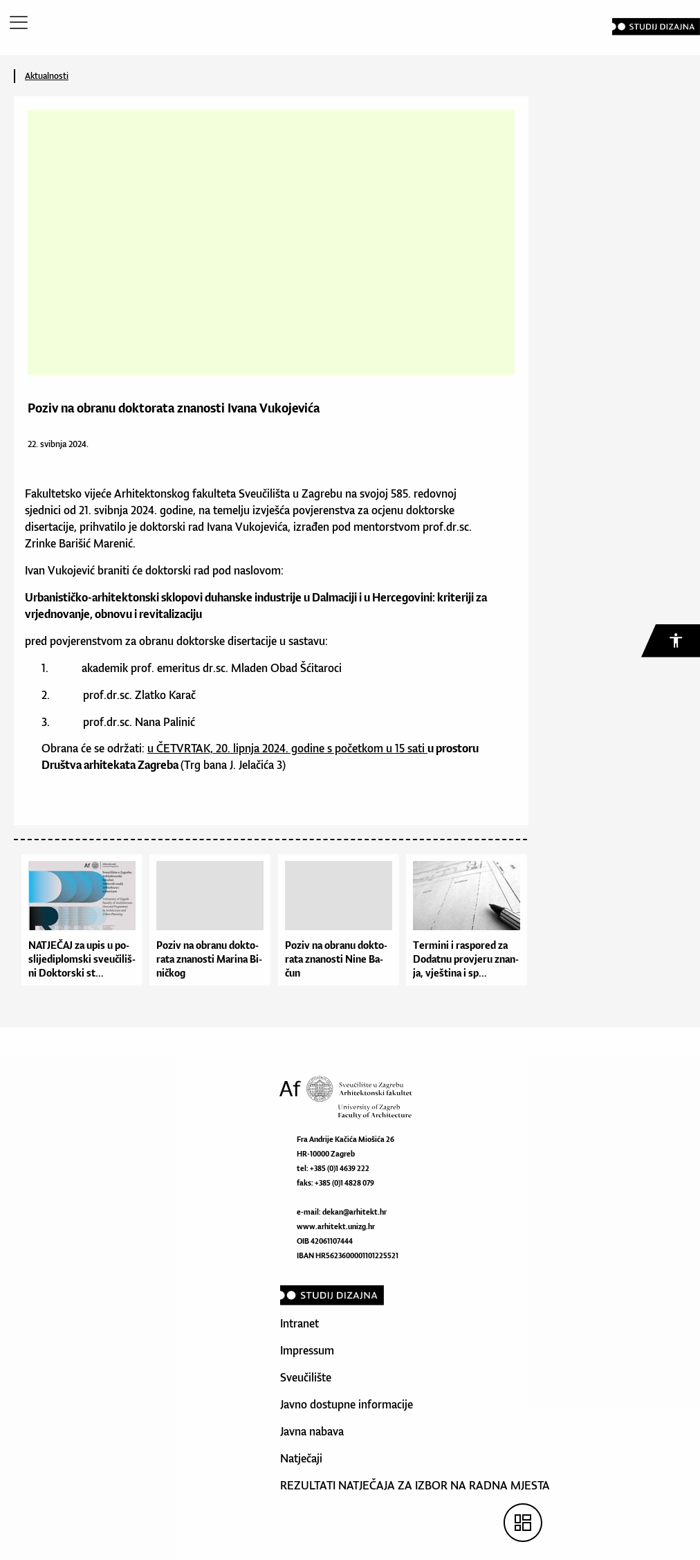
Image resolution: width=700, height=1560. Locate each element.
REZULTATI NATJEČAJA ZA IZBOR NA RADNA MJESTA (415, 1485)
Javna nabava (312, 1431)
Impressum (307, 1350)
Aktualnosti (46, 76)
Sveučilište (305, 1377)
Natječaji (301, 1458)
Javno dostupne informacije (346, 1404)
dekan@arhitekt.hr (354, 1212)
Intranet (299, 1323)
